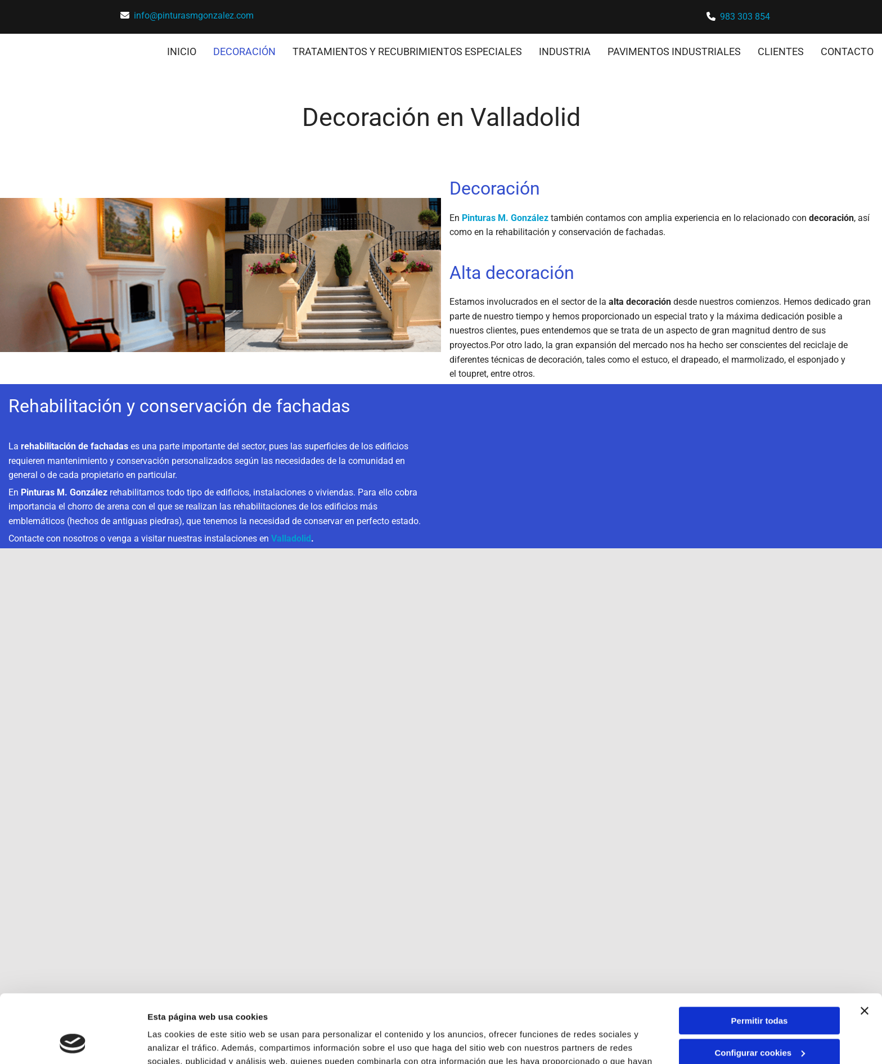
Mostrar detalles (180, 1042)
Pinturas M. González (505, 218)
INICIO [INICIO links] (181, 51)
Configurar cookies (759, 988)
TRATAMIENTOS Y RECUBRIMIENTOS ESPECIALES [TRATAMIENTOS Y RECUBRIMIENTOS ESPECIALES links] (407, 51)
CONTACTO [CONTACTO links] (847, 51)
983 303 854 (745, 16)
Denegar (759, 1020)
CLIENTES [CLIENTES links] (781, 51)
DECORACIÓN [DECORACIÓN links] (244, 51)
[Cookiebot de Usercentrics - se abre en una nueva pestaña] (73, 1042)
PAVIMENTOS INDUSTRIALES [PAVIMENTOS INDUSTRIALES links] (674, 51)
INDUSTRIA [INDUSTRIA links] (565, 51)
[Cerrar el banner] (864, 947)
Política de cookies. (433, 1011)
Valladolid (291, 538)
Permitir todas (759, 957)
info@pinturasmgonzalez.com (194, 15)
